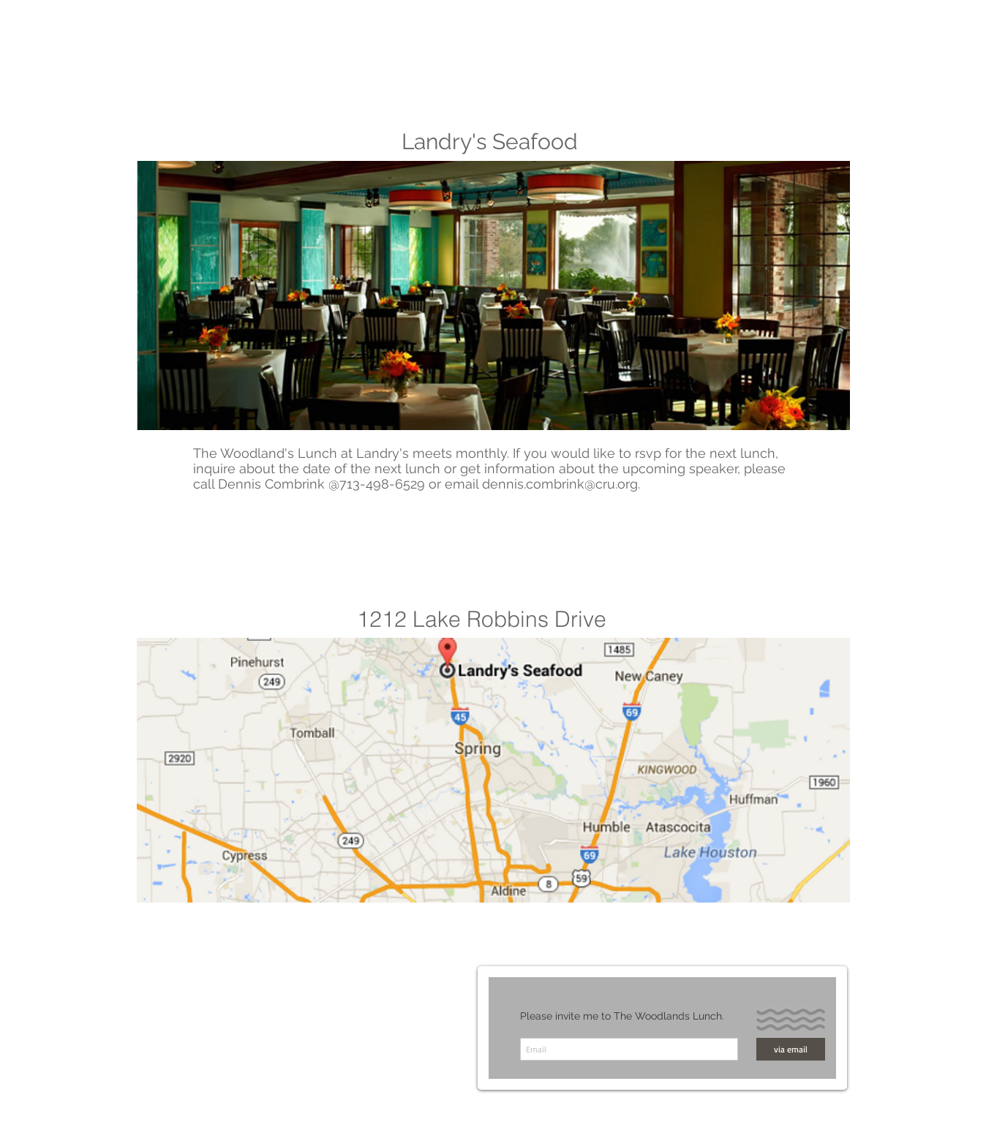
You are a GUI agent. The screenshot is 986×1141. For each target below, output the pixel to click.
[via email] (790, 1049)
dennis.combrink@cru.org (560, 484)
